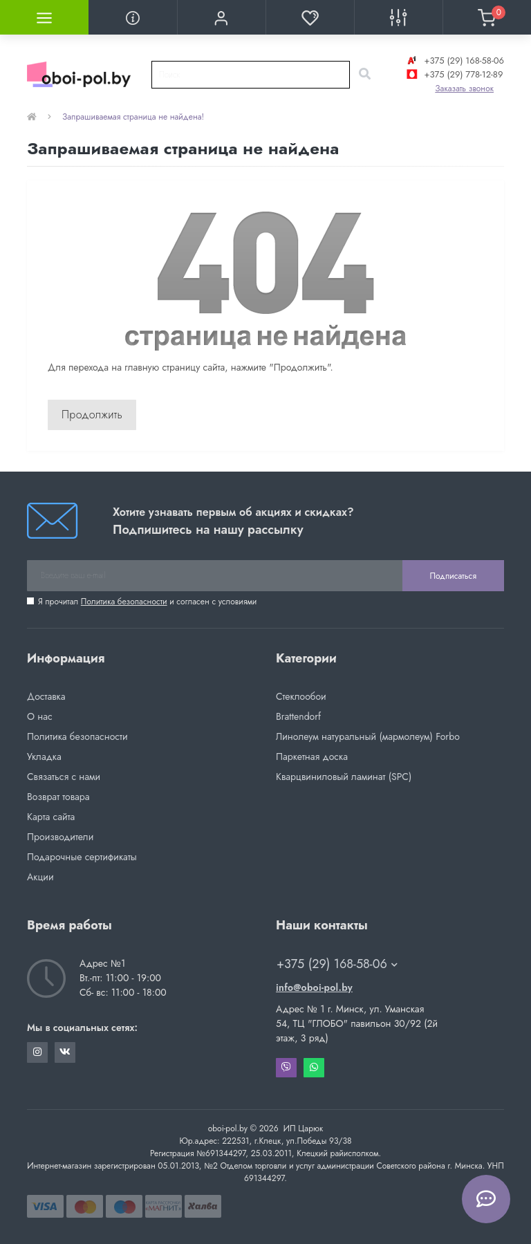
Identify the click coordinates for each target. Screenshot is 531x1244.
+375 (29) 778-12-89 (453, 74)
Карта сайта (51, 817)
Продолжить (92, 415)
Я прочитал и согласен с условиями (147, 601)
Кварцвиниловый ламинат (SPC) (343, 776)
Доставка (46, 696)
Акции (40, 877)
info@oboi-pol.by (314, 987)
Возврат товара (58, 797)
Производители (60, 837)
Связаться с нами (63, 776)
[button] (221, 17)
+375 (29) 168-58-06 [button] (337, 964)
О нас (40, 716)
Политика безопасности (124, 601)
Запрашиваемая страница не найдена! (133, 117)
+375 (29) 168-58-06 (454, 60)
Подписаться (453, 576)
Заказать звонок (464, 88)
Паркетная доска (312, 756)
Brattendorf (298, 716)
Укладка (44, 756)
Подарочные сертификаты (82, 857)
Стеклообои (301, 696)
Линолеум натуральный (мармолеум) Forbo (368, 736)
